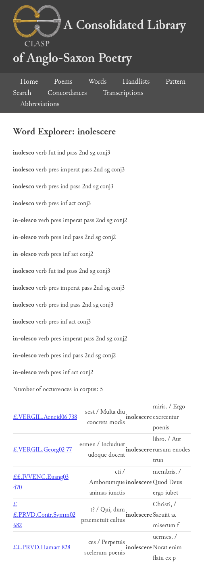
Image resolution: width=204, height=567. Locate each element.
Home (29, 81)
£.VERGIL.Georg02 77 (42, 449)
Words (97, 81)
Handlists (136, 81)
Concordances (67, 93)
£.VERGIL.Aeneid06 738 (45, 417)
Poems (63, 81)
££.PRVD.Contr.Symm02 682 (44, 515)
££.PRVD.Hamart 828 (41, 547)
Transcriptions (123, 93)
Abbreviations (39, 104)
